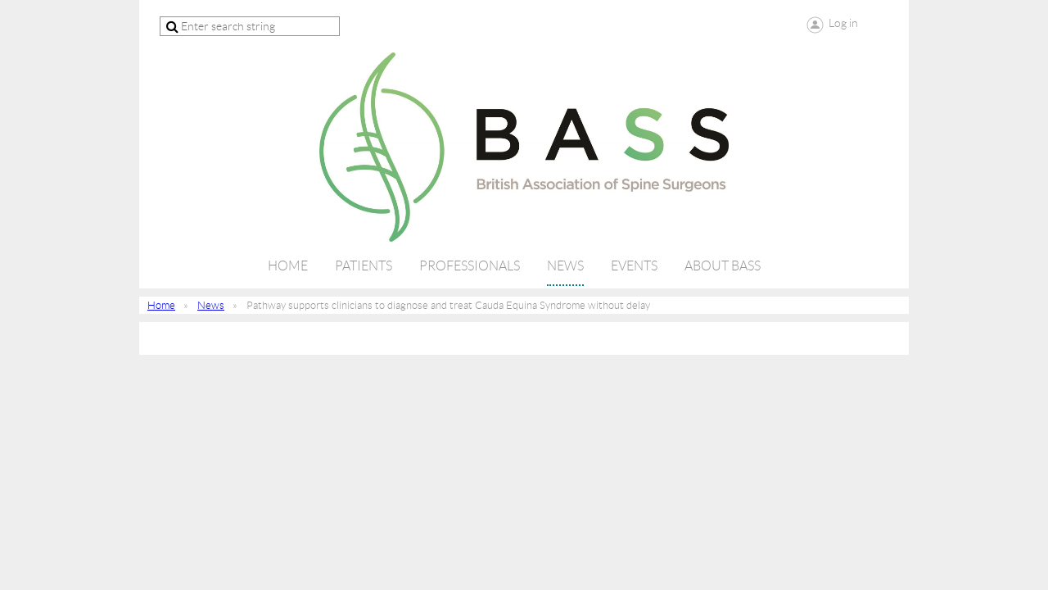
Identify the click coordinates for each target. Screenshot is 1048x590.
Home (161, 305)
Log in (843, 23)
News (210, 305)
